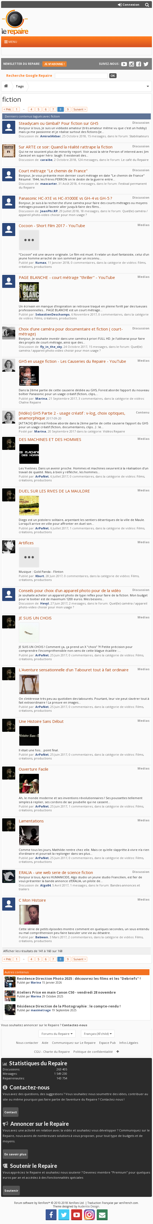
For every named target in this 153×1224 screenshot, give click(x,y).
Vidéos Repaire (114, 431)
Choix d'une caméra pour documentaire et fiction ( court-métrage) (71, 331)
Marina (41, 398)
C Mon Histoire (32, 900)
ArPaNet (42, 476)
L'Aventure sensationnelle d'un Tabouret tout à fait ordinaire (74, 669)
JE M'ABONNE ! (54, 64)
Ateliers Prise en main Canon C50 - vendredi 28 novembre (66, 992)
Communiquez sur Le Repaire (74, 1043)
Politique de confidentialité (93, 1052)
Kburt (39, 576)
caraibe (46, 160)
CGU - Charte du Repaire (52, 1052)
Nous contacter (27, 1043)
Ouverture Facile (33, 769)
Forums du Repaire (56, 1034)
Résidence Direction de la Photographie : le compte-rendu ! (69, 1006)
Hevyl (44, 603)
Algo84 (45, 885)
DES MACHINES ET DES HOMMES (50, 439)
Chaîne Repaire (30, 402)
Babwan (41, 937)
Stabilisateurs (139, 136)
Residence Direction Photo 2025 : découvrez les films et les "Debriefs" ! (79, 978)
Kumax (40, 262)
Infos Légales (128, 1043)
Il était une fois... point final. (39, 750)
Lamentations (31, 821)
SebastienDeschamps (52, 314)
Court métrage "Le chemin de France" (53, 170)
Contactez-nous (74, 1025)
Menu (10, 42)
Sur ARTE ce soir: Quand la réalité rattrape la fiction (66, 147)
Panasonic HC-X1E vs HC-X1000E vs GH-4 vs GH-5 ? (65, 198)
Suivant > (79, 109)
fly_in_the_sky (51, 347)
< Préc (7, 109)
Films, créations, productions (56, 318)
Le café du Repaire (135, 160)
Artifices (26, 542)
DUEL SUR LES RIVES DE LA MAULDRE (54, 491)
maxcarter (48, 184)
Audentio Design (88, 1206)
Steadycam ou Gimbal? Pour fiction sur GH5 (58, 123)
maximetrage (41, 1010)
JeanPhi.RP (49, 211)
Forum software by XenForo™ (49, 1203)
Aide (45, 1043)
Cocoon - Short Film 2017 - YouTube (52, 225)
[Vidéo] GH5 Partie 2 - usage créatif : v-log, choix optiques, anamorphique (72, 415)
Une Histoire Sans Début (41, 721)
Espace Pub (107, 1043)
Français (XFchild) (96, 1034)
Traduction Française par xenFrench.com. (113, 1203)
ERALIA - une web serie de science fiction (56, 872)
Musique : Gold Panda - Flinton (41, 572)
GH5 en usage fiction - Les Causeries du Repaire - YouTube (72, 361)
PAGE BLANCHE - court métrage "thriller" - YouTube (67, 277)
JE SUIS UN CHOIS (35, 618)
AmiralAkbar (50, 136)
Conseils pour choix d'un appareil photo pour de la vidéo (70, 590)
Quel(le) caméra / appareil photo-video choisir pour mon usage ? (83, 213)
